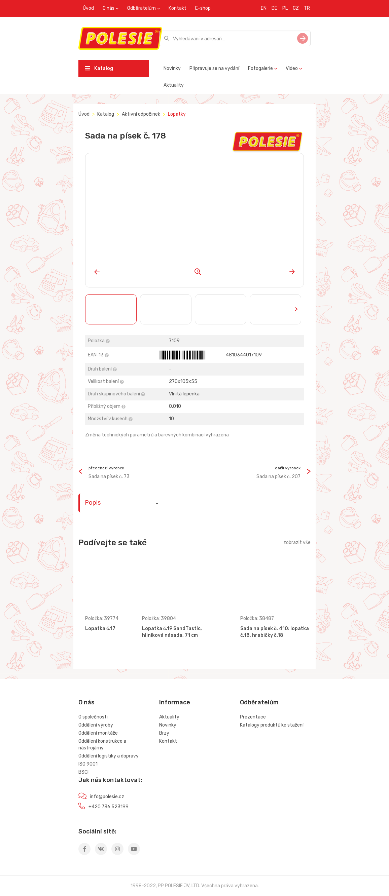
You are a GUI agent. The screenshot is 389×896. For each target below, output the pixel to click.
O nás (108, 8)
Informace (174, 702)
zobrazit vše (297, 542)
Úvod (88, 8)
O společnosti (93, 717)
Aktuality (174, 85)
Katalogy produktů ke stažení (272, 725)
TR (307, 8)
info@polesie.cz (107, 797)
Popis (93, 502)
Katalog (99, 68)
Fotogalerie (260, 68)
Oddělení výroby (95, 725)
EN (264, 8)
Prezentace (253, 717)
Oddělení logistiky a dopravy (108, 756)
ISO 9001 (88, 764)
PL (285, 8)
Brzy (164, 733)
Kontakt (177, 8)
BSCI (83, 772)
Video (292, 68)
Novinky (172, 68)
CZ (296, 8)
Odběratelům (141, 8)
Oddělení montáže (98, 733)
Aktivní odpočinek (141, 114)
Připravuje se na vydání (214, 68)
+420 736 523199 (109, 807)
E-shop (203, 8)
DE (274, 8)
